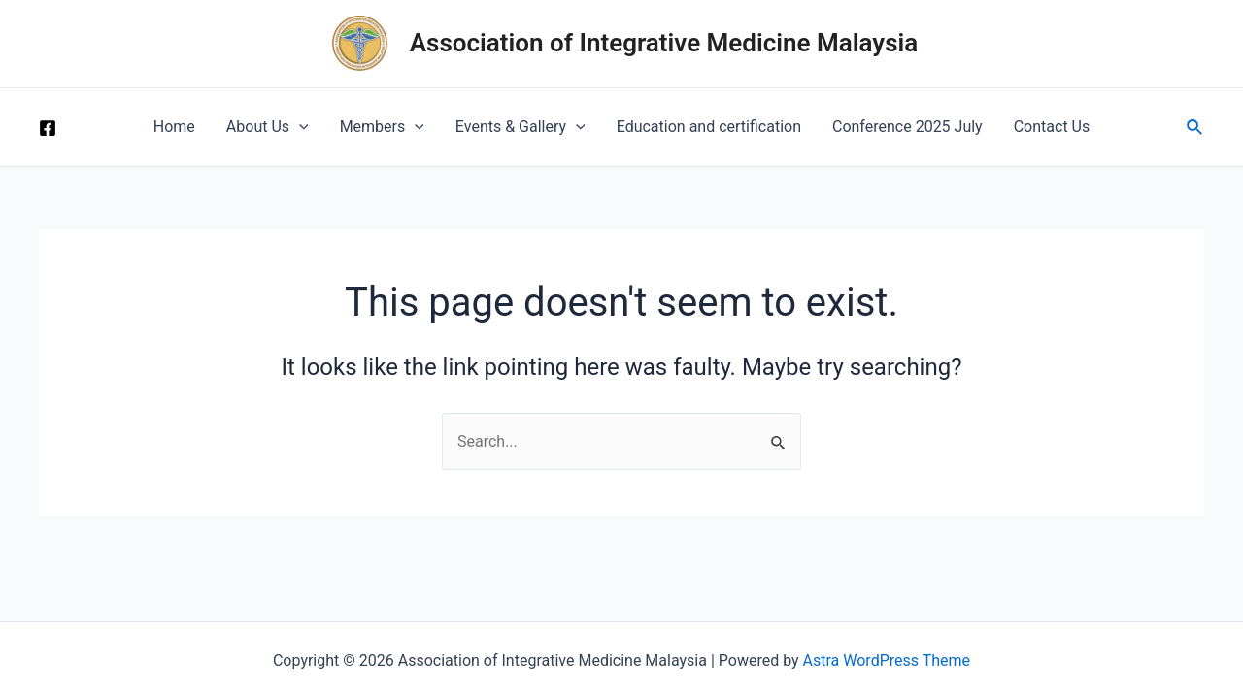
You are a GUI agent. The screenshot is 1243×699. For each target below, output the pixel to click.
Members (382, 127)
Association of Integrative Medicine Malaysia (664, 42)
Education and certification (709, 126)
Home (174, 126)
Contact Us (1052, 126)
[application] (299, 127)
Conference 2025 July (907, 126)
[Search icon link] (1195, 128)
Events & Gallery (520, 127)
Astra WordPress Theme (886, 660)
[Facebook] (47, 128)
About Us (267, 127)
